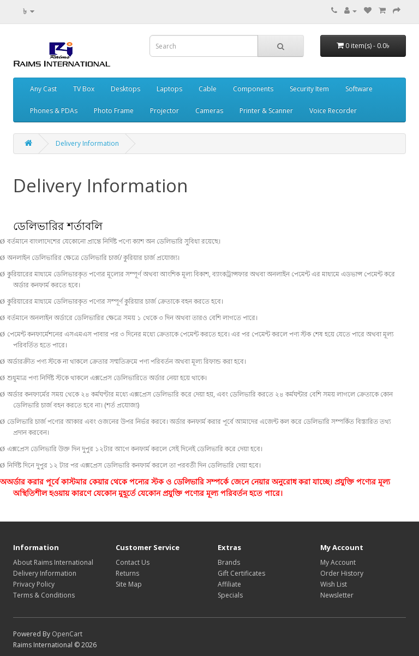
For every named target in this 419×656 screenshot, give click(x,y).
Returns (127, 573)
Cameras (209, 110)
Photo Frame (114, 110)
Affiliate (229, 584)
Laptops (169, 88)
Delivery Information (87, 143)
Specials (230, 595)
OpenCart (67, 634)
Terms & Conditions (44, 595)
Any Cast (43, 88)
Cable (208, 88)
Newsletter (337, 595)
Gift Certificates (241, 573)
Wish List (333, 584)
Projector (164, 110)
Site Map (129, 584)
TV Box (83, 88)
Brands (229, 562)
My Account (338, 562)
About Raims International (53, 562)
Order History (341, 573)
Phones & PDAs (53, 110)
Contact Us (132, 562)
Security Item (309, 88)
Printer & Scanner (266, 110)
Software (359, 88)
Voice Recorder (333, 110)
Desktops (125, 88)
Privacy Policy (34, 584)
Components (253, 88)
